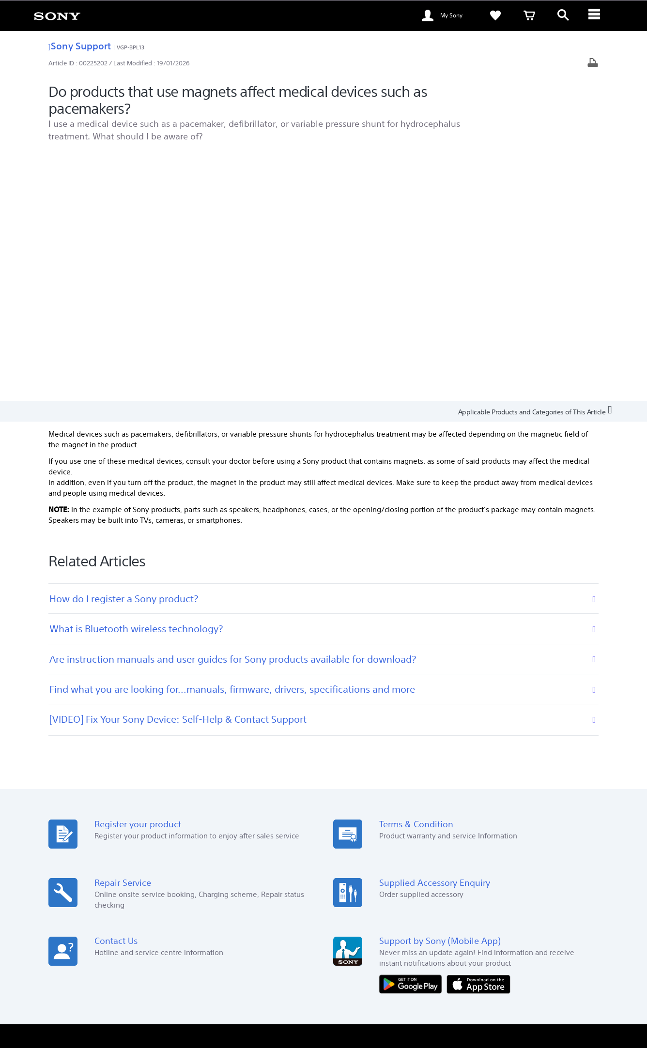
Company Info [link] (563, 925)
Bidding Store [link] (217, 877)
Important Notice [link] (492, 864)
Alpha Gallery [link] (352, 864)
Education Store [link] (221, 864)
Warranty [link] (346, 850)
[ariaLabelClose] (597, 15)
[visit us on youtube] (553, 949)
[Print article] (593, 64)
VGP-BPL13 (131, 47)
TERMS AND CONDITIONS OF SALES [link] (220, 995)
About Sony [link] (516, 925)
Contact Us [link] (474, 925)
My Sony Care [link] (352, 877)
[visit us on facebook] (532, 949)
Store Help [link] (213, 850)
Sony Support (79, 45)
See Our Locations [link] (89, 837)
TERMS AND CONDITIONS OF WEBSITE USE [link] (116, 995)
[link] (57, 15)
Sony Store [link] (214, 837)
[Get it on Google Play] (413, 736)
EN (116, 950)
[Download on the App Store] (478, 736)
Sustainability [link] (487, 837)
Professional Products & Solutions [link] (399, 925)
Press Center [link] (486, 850)
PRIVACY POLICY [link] (291, 995)
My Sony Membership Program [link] (377, 837)
